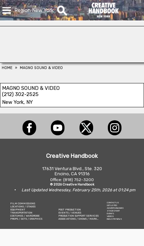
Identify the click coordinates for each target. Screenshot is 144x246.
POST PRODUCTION (69, 209)
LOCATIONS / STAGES (22, 206)
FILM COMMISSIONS (22, 203)
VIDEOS (110, 216)
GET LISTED (112, 205)
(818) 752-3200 (78, 179)
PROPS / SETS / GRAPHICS (26, 218)
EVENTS (110, 213)
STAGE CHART (113, 210)
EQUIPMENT (17, 209)
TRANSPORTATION (21, 212)
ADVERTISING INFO (115, 208)
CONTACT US (113, 202)
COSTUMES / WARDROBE (25, 215)
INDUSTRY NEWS (114, 219)
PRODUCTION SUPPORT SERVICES (78, 215)
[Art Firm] (72, 61)
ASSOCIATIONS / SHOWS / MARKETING (81, 218)
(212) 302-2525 (20, 94)
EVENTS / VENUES (69, 212)
